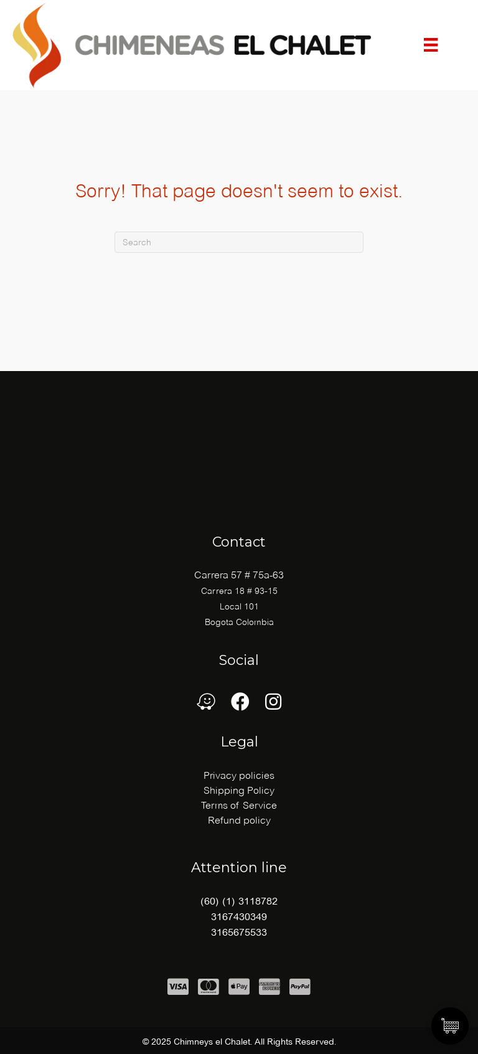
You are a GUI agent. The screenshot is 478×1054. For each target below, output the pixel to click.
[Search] (239, 242)
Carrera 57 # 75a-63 (239, 574)
